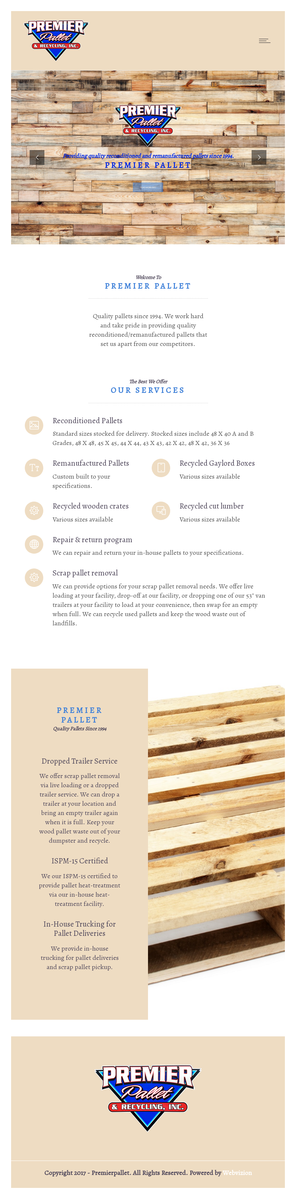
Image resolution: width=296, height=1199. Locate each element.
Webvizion (237, 1172)
